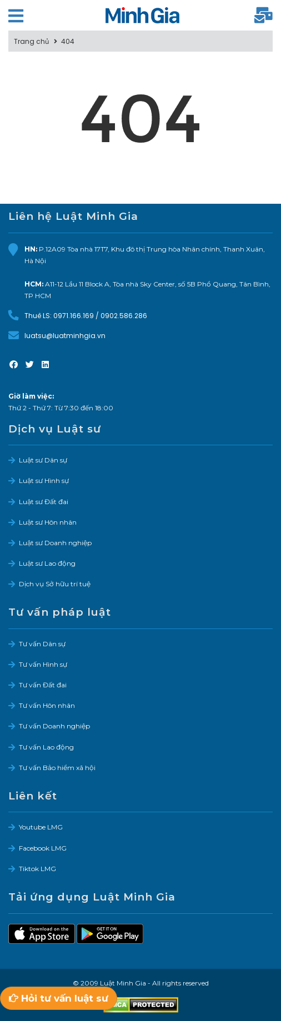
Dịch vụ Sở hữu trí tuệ (55, 584)
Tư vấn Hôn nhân (47, 705)
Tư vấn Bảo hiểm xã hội (57, 767)
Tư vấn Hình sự (43, 664)
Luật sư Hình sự (44, 480)
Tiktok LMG (37, 868)
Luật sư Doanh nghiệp (55, 543)
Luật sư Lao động (47, 563)
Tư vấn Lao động (46, 747)
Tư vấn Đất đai (43, 685)
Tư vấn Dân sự (42, 644)
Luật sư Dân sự (43, 460)
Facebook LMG (43, 848)
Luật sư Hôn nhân (48, 522)
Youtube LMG (41, 827)
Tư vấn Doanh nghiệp (54, 726)
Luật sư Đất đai (43, 501)
